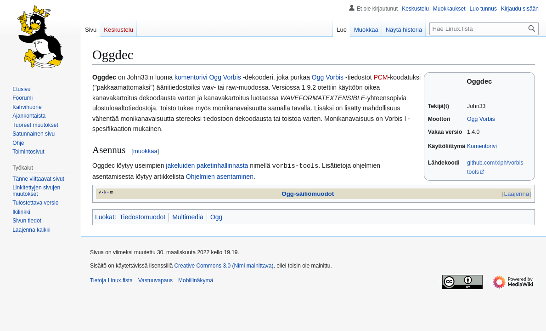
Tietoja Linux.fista (111, 280)
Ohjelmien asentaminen (219, 176)
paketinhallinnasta (222, 165)
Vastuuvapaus (155, 280)
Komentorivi (482, 146)
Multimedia (187, 216)
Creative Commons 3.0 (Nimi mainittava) (223, 265)
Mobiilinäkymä (195, 280)
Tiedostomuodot (142, 216)
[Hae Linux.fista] (484, 28)
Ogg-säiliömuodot (307, 193)
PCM (380, 77)
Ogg (216, 216)
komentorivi (191, 77)
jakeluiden (180, 165)
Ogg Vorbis (481, 119)
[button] (31, 230)
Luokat (104, 216)
